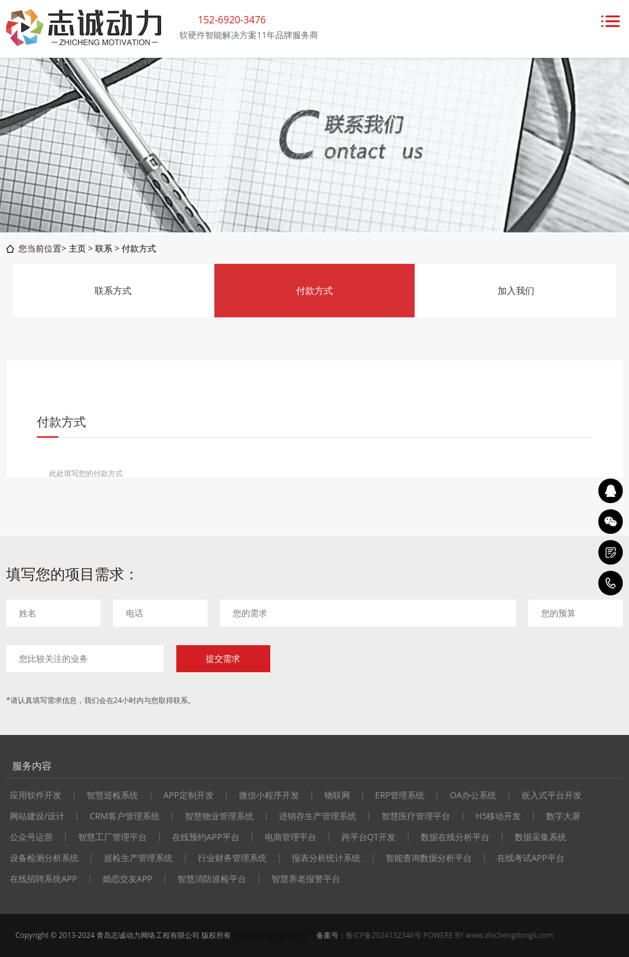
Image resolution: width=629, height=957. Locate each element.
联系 (103, 248)
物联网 (337, 795)
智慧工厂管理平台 (112, 837)
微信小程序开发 (269, 795)
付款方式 (139, 248)
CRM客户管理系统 (125, 816)
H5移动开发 (498, 816)
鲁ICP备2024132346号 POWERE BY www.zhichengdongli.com (449, 935)
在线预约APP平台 (206, 837)
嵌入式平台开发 (552, 795)
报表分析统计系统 (326, 858)
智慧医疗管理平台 (415, 816)
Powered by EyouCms (269, 935)
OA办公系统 (473, 795)
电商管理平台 (290, 837)
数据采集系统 (540, 837)
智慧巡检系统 (112, 795)
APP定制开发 (188, 795)
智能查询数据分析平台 (429, 858)
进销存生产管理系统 (317, 816)
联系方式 (113, 290)
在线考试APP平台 (531, 858)
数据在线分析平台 (455, 837)
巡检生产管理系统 (138, 858)
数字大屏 (563, 816)
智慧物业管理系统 (219, 816)
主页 (77, 248)
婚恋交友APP (128, 879)
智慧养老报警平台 (306, 879)
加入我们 (516, 290)
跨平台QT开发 (369, 837)
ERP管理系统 (400, 795)
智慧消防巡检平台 (212, 879)
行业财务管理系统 (232, 858)
